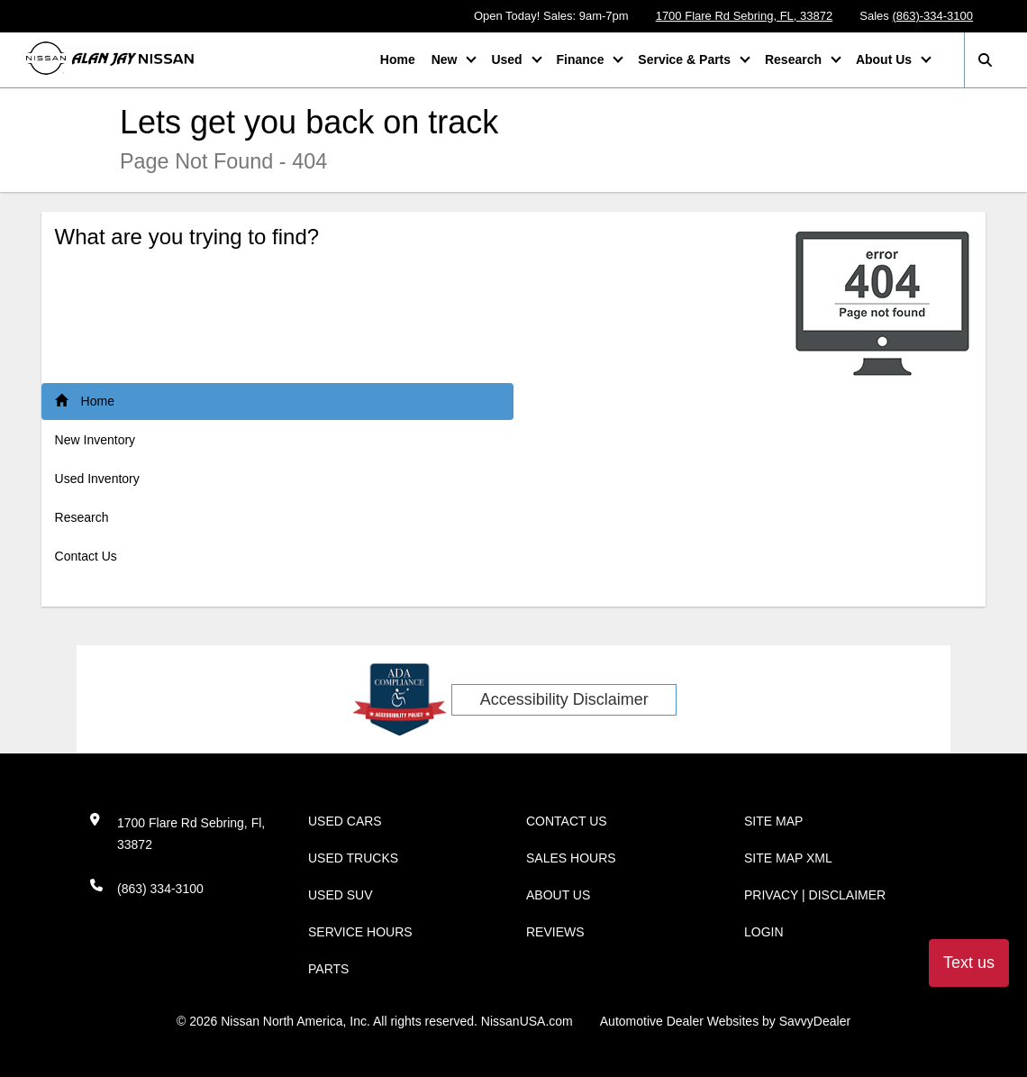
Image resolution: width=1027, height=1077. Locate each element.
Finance (582, 59)
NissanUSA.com (527, 1021)
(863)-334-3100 (932, 16)
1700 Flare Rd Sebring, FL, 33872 (744, 16)
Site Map (773, 821)
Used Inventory (97, 478)
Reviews (555, 932)
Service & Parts (686, 59)
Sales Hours (571, 858)
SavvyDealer (814, 1021)
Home (397, 59)
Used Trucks (353, 858)
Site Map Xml (788, 858)
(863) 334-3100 (160, 888)
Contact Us (86, 556)
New (446, 59)
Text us (969, 963)
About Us (885, 59)
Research (795, 59)
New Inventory (95, 440)
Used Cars (345, 821)
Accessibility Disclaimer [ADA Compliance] (564, 699)
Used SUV (340, 895)
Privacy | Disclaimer (815, 895)
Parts (328, 969)
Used (508, 59)
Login (764, 932)
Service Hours (360, 932)
